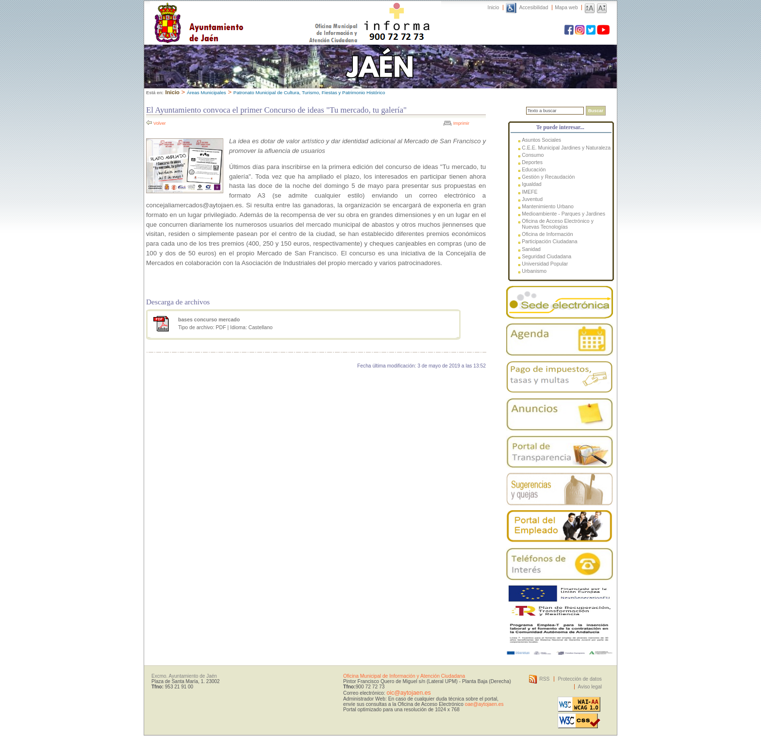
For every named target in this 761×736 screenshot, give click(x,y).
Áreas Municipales (206, 92)
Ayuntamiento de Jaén (241, 13)
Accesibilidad (533, 7)
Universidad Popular (545, 264)
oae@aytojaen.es (484, 704)
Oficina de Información (547, 234)
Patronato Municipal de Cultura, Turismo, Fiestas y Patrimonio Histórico (309, 92)
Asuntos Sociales (541, 140)
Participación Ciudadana (549, 241)
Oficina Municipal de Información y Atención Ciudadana (404, 676)
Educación (534, 169)
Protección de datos (580, 679)
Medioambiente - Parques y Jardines (563, 214)
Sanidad (531, 249)
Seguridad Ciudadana (546, 256)
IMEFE (529, 192)
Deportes (532, 162)
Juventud (532, 199)
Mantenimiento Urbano (548, 206)
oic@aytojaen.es (408, 692)
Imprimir (461, 123)
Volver (159, 123)
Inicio (493, 7)
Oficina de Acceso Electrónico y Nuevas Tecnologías (558, 224)
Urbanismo (534, 271)
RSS (544, 679)
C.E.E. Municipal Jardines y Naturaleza (566, 148)
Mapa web (566, 7)
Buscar (595, 110)
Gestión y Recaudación (548, 177)
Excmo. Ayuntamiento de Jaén (184, 676)
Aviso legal (590, 686)
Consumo (533, 155)
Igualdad (531, 184)
